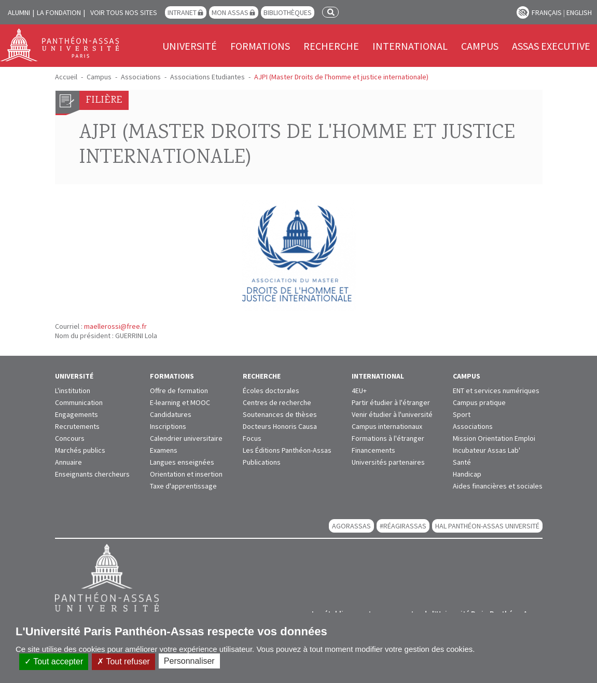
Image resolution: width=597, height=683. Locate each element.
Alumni (19, 12)
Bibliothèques (287, 12)
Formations (260, 45)
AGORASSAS (351, 526)
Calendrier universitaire (186, 438)
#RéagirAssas (403, 526)
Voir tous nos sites (123, 12)
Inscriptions (168, 426)
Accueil (66, 76)
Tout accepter (53, 661)
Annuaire (68, 462)
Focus (252, 438)
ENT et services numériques (496, 390)
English (579, 12)
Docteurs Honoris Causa (280, 426)
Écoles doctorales (271, 390)
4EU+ (359, 390)
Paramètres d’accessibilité (523, 12)
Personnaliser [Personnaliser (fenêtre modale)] (189, 661)
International (410, 45)
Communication (79, 402)
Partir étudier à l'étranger (391, 402)
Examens (163, 450)
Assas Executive (551, 45)
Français (547, 12)
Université (189, 45)
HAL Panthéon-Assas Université (487, 526)
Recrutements (77, 426)
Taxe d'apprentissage (183, 486)
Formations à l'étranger (388, 438)
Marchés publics (80, 450)
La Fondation (59, 12)
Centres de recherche (277, 402)
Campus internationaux (387, 426)
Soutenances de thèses (280, 414)
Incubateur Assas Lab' (486, 450)
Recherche (331, 45)
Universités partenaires (388, 462)
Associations (141, 76)
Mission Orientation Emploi (494, 438)
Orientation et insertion (186, 474)
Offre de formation (179, 390)
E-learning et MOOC (180, 402)
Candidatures (170, 414)
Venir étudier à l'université (392, 414)
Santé (462, 462)
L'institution (72, 390)
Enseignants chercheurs (92, 474)
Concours (70, 438)
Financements (373, 450)
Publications (262, 462)
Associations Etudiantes (207, 76)
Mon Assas (230, 12)
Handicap (467, 474)
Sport (461, 414)
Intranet (182, 12)
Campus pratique (479, 402)
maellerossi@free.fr (115, 326)
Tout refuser (123, 661)
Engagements (76, 414)
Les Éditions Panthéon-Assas (287, 450)
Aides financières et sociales (498, 486)
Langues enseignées (182, 462)
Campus (479, 45)
